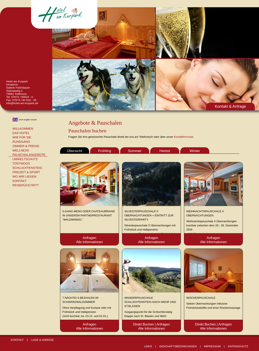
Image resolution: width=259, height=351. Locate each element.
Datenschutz (238, 346)
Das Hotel (21, 133)
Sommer (134, 151)
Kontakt (19, 181)
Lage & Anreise (42, 339)
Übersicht (74, 151)
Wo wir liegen (24, 176)
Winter (195, 151)
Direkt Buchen (143, 324)
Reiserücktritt (25, 185)
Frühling (104, 151)
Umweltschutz (25, 159)
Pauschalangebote (28, 154)
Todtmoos (21, 163)
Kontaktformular (184, 136)
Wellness (20, 150)
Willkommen (22, 128)
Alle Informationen (89, 242)
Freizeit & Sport (26, 172)
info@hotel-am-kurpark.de (22, 103)
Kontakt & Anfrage (230, 106)
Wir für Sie (21, 137)
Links (148, 346)
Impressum (212, 346)
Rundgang (21, 141)
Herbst (164, 151)
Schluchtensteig (27, 167)
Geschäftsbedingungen (178, 346)
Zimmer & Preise (25, 146)
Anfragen (89, 238)
